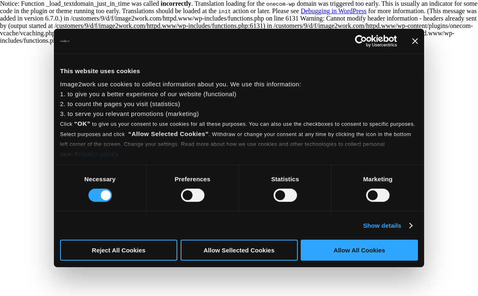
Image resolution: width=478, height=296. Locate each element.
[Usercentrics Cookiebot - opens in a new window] (361, 41)
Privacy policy (96, 153)
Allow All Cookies (359, 250)
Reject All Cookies (118, 250)
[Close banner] (415, 41)
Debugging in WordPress (334, 10)
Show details (382, 225)
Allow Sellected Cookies (239, 250)
